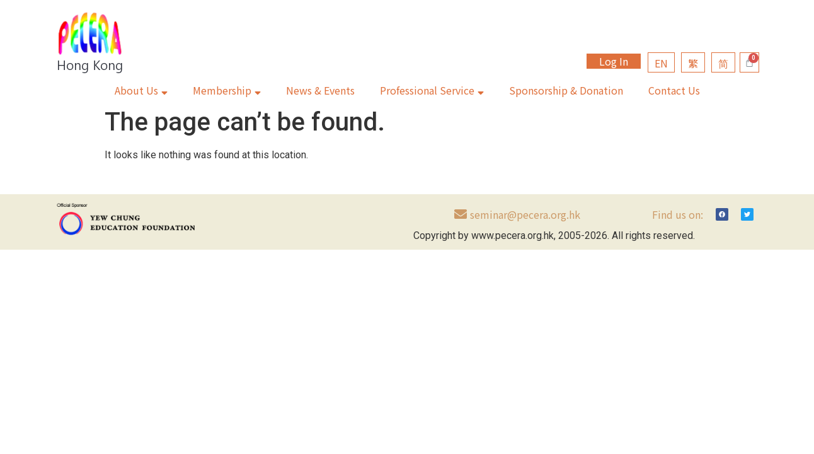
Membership (227, 90)
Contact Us (674, 90)
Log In (613, 61)
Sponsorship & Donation (566, 90)
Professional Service (432, 90)
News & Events (320, 90)
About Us (141, 90)
